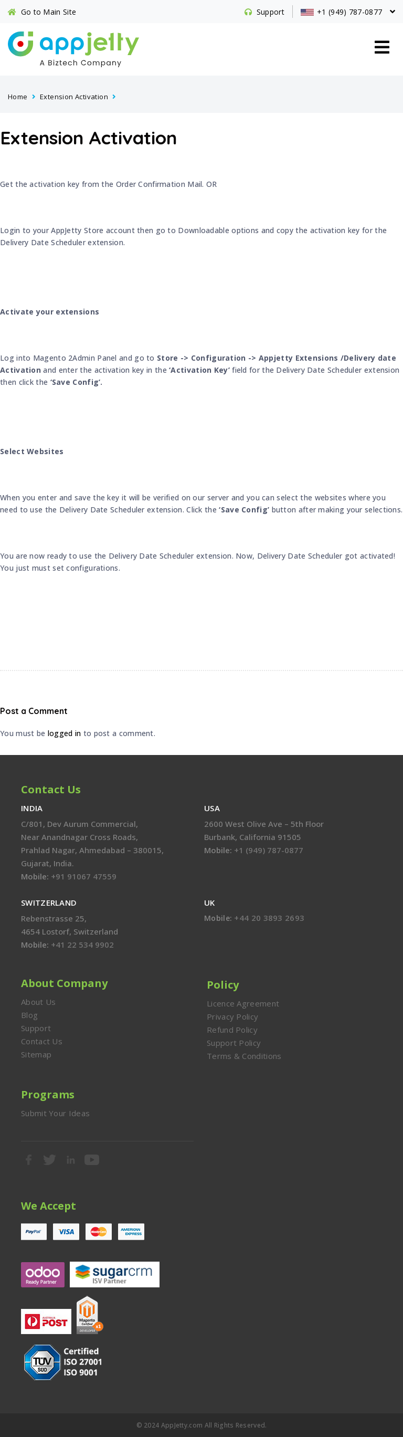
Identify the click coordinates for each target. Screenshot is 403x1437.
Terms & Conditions (244, 1056)
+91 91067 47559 (83, 876)
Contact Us (41, 1041)
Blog (29, 1015)
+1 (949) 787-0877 (268, 850)
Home (18, 96)
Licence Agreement (243, 1003)
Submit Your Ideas (55, 1113)
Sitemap (36, 1054)
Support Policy (234, 1042)
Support (36, 1028)
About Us (38, 1002)
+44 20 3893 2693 (269, 917)
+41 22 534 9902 (82, 944)
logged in (64, 733)
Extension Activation (74, 96)
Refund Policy (232, 1029)
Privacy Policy (232, 1016)
